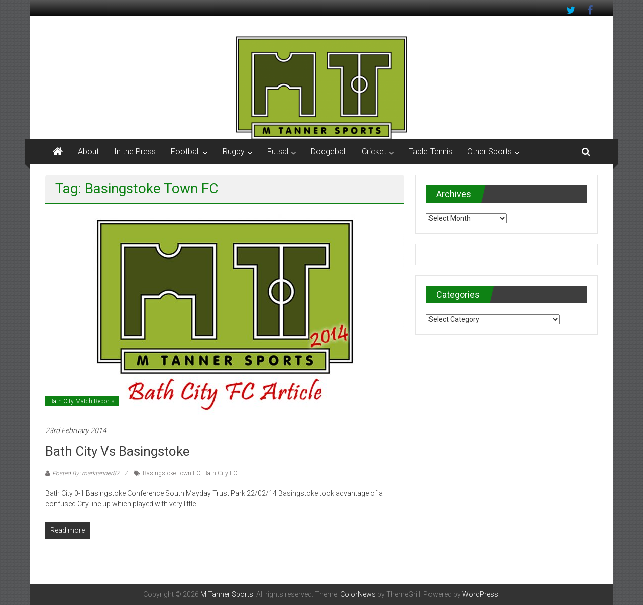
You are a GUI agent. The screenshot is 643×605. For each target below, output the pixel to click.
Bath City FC (220, 473)
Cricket (374, 151)
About (88, 151)
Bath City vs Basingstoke (117, 451)
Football (185, 151)
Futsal (277, 151)
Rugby (234, 151)
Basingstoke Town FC (171, 473)
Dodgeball (329, 151)
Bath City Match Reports (82, 401)
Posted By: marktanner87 (86, 473)
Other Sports (489, 151)
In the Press (135, 151)
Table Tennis (430, 151)
